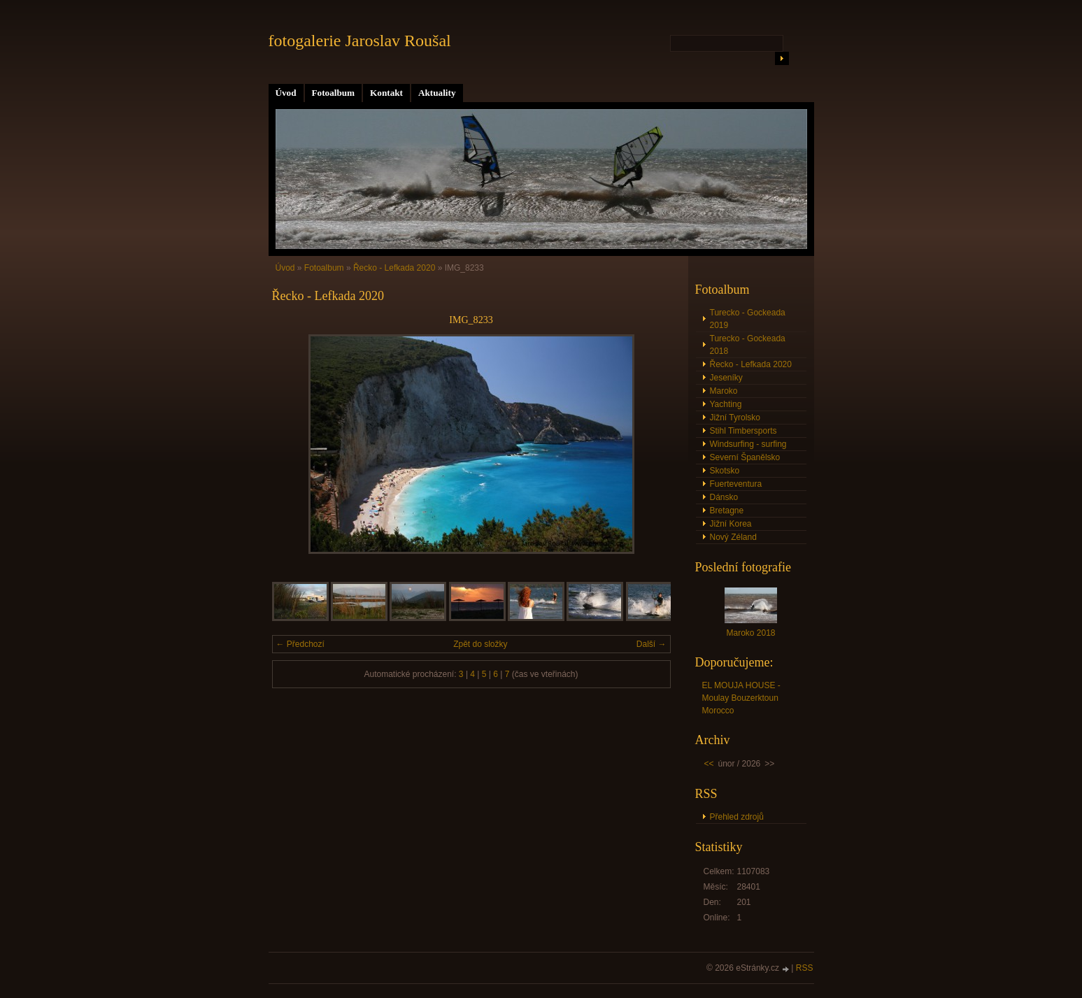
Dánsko (724, 497)
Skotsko (725, 471)
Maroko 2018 (750, 633)
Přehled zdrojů (737, 817)
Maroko (724, 391)
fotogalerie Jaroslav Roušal (360, 40)
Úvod (286, 92)
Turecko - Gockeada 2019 (747, 319)
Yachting (726, 404)
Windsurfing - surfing (748, 444)
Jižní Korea (731, 524)
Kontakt (386, 92)
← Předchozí (300, 644)
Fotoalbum (333, 92)
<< (709, 764)
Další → (651, 644)
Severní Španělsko (745, 457)
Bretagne (727, 510)
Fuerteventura (736, 484)
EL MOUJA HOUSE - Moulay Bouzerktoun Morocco (741, 697)
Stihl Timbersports (743, 431)
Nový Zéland (733, 537)
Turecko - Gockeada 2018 (747, 345)
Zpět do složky (480, 644)
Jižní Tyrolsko (735, 417)
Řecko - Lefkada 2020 (394, 268)
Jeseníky (726, 378)
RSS (804, 968)
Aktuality (437, 92)
